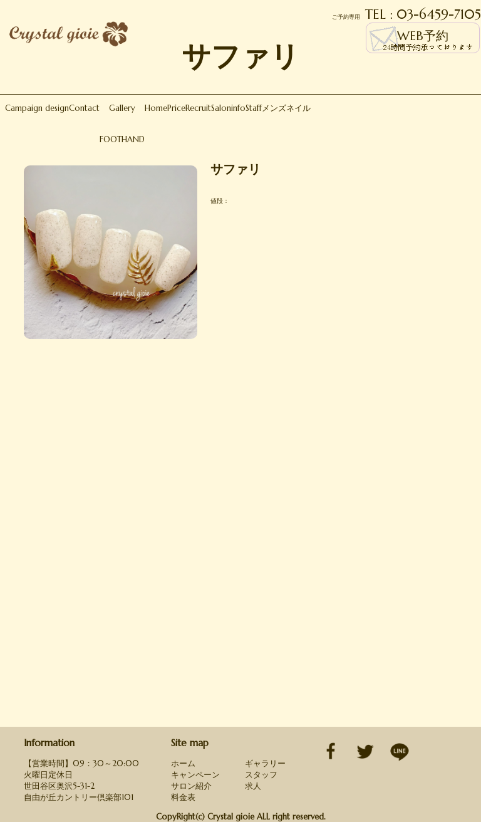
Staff (254, 108)
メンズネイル (286, 108)
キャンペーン (195, 774)
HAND (133, 139)
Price (176, 108)
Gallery (122, 108)
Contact (84, 108)
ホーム (183, 763)
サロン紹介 (191, 786)
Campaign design (37, 108)
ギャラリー (265, 763)
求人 (253, 786)
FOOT (111, 139)
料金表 (183, 797)
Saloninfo (228, 108)
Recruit (198, 108)
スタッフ (261, 774)
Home (156, 108)
